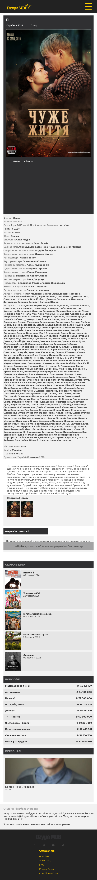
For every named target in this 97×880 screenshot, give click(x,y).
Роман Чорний (57, 418)
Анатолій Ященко (62, 429)
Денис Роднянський (58, 401)
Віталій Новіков (39, 440)
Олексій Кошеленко (70, 360)
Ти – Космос (12, 716)
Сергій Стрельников (55, 293)
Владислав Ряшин (29, 282)
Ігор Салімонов (20, 404)
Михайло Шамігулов (16, 421)
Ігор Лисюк (79, 368)
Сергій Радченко (13, 401)
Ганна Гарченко (37, 272)
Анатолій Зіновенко (71, 346)
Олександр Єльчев (34, 261)
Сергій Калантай (26, 313)
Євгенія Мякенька (62, 379)
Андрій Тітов (63, 412)
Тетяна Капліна (40, 349)
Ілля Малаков (33, 293)
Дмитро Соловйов (43, 311)
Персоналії (13, 751)
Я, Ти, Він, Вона (14, 704)
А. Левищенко (66, 366)
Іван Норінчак (55, 385)
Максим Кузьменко (39, 437)
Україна (11, 25)
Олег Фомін (41, 243)
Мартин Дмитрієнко (40, 434)
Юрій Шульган (58, 423)
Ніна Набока (11, 382)
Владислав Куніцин (26, 366)
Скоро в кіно (15, 564)
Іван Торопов (38, 286)
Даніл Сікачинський (48, 407)
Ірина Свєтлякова (60, 440)
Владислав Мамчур (15, 374)
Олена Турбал (81, 412)
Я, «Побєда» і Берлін (17, 722)
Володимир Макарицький (40, 371)
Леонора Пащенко (48, 246)
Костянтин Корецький (17, 311)
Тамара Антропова (52, 316)
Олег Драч (78, 341)
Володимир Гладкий (56, 335)
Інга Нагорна (28, 382)
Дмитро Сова (80, 296)
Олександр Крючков (16, 299)
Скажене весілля (15, 735)
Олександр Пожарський (65, 396)
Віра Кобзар (37, 299)
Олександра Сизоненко (18, 308)
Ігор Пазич (65, 390)
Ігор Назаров (45, 382)
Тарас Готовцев (79, 335)
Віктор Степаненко (73, 410)
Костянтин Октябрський (60, 388)
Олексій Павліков (46, 390)
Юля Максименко (69, 371)
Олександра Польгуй (16, 399)
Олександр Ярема (75, 426)
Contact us (46, 850)
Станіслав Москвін (38, 379)
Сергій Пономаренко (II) (46, 399)
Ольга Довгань (40, 341)
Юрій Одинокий (13, 388)
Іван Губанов (11, 338)
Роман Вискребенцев (68, 432)
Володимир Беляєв (68, 322)
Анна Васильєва (35, 330)
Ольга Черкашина (37, 290)
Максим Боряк (74, 327)
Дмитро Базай (34, 319)
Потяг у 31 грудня (16, 741)
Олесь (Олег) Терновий (40, 412)
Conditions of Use (48, 873)
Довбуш (10, 710)
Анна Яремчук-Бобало (17, 429)
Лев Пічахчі (64, 393)
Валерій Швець (49, 302)
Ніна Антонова (31, 316)
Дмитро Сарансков (58, 299)
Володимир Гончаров (40, 432)
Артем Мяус (81, 379)
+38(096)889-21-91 (13, 818)
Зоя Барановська (71, 319)
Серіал (17, 218)
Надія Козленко (21, 355)
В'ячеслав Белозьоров (40, 322)
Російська (16, 453)
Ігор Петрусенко (30, 393)
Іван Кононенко (33, 357)
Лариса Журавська (53, 282)
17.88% (16, 232)
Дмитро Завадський (55, 344)
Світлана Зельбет (28, 302)
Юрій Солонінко (13, 410)
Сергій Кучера (48, 366)
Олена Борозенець (52, 327)
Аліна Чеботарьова (15, 415)
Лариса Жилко (44, 254)
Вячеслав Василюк (57, 330)
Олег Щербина (24, 426)
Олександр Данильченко (35, 338)
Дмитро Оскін (25, 390)
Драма (15, 236)
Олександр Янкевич (66, 434)
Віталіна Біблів (45, 324)
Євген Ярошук (41, 429)
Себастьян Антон (70, 308)
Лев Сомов (31, 410)
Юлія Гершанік (33, 335)
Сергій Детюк (21, 341)
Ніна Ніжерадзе (64, 382)
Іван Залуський (48, 346)
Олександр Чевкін (39, 415)
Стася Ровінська (35, 401)
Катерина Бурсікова (64, 437)
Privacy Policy (46, 869)
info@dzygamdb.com (26, 816)
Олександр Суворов (46, 308)
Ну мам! (10, 698)
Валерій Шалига (77, 418)
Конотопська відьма (17, 729)
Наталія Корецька (55, 357)
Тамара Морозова (14, 379)
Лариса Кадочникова (16, 349)
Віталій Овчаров (75, 385)
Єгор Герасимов (13, 335)
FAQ (41, 865)
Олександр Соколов (74, 407)
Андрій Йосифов (45, 250)
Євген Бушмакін (13, 330)
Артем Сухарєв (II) (38, 264)
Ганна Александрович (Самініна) (51, 404)
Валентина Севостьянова (31, 275)
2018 (23, 446)
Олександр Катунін (15, 352)
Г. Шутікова (75, 423)
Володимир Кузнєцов (41, 363)
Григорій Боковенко (26, 327)
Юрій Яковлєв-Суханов (48, 426)
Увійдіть (19, 546)
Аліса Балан (51, 319)
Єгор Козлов (40, 355)
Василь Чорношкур (34, 418)
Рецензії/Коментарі (17, 531)
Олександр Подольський (33, 396)
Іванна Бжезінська (23, 324)
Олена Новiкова (36, 385)
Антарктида (12, 692)
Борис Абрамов (71, 313)
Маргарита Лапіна (14, 437)
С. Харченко (59, 415)
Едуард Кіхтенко (66, 352)
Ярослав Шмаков (62, 421)
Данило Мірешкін (27, 377)
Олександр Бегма (14, 322)
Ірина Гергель (38, 268)
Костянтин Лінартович (30, 368)
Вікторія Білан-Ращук (69, 324)
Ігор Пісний (49, 393)
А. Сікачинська (26, 407)
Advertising (45, 860)
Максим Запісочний (68, 311)
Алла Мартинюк (39, 374)
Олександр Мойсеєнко (53, 377)
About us (44, 856)
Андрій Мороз (77, 377)
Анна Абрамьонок (49, 313)
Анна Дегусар (35, 279)
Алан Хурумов (27, 246)
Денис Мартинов (35, 305)
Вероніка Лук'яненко (58, 368)
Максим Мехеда (71, 246)
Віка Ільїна (21, 440)
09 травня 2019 (35, 457)
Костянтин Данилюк (65, 338)
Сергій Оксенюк (34, 388)
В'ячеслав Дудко (13, 344)
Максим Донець (61, 341)
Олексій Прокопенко (75, 399)
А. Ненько (19, 385)
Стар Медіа (23, 239)
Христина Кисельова (41, 352)
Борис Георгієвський (74, 333)
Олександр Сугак (14, 412)
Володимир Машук (62, 374)
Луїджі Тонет (28, 257)
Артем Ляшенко (13, 371)
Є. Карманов (76, 349)
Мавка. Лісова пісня (17, 685)
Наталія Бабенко (13, 319)
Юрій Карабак (59, 349)
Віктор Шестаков (40, 421)
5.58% (17, 228)
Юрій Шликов (47, 296)
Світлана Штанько (37, 423)
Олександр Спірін (50, 410)
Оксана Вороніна (27, 333)
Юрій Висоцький (49, 333)
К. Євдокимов (33, 344)
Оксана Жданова (57, 305)
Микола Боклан (79, 305)
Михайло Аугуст (76, 316)
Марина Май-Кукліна (69, 363)
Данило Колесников (61, 355)
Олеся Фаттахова (26, 296)
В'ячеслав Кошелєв (45, 360)
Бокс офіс (13, 679)
